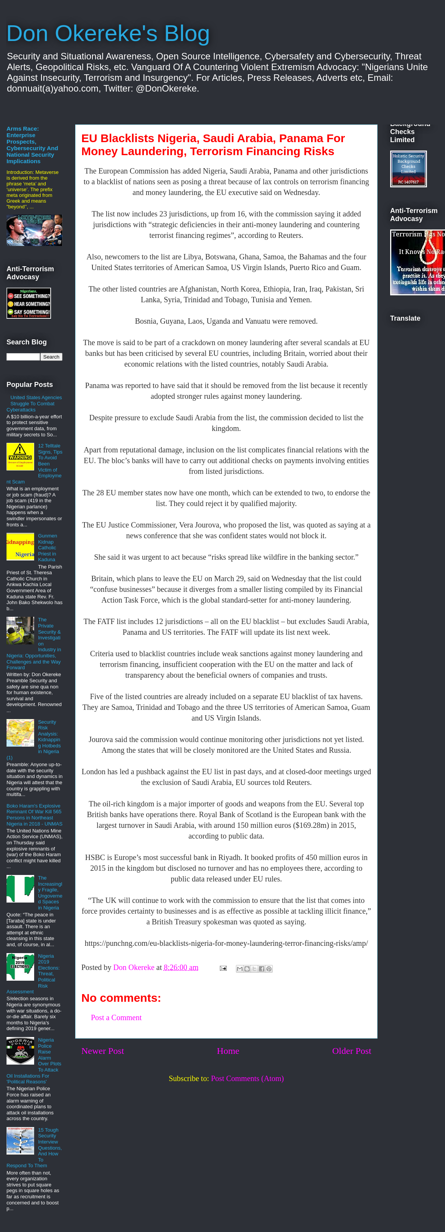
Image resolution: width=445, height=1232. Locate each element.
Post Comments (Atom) (247, 1078)
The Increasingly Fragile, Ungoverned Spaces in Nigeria (50, 893)
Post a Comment (116, 1017)
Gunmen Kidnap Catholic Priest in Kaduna (47, 547)
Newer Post (102, 1051)
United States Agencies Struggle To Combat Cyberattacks (34, 403)
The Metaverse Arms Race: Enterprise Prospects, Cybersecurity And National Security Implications (32, 141)
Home (228, 1051)
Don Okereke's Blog (108, 33)
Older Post (351, 1051)
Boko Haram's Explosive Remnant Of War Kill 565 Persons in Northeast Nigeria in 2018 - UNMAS (35, 815)
